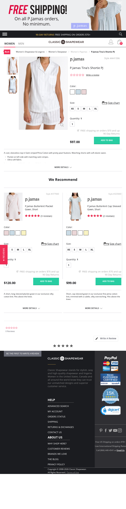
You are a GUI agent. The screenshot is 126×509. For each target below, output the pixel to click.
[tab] (106, 339)
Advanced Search (58, 406)
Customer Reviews (59, 448)
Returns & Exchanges (61, 427)
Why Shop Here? (57, 443)
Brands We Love (57, 453)
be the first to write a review (22, 354)
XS (72, 108)
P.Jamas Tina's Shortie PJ (103, 51)
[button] (4, 254)
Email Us (121, 450)
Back (7, 51)
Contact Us (55, 432)
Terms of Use (73, 472)
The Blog (53, 459)
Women (9, 43)
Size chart (114, 103)
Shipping (53, 421)
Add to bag (107, 140)
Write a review (92, 75)
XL (95, 108)
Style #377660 (52, 194)
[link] (111, 411)
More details (61, 167)
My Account (55, 411)
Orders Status (56, 416)
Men (21, 43)
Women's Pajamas (79, 51)
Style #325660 (114, 194)
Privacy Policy (56, 464)
